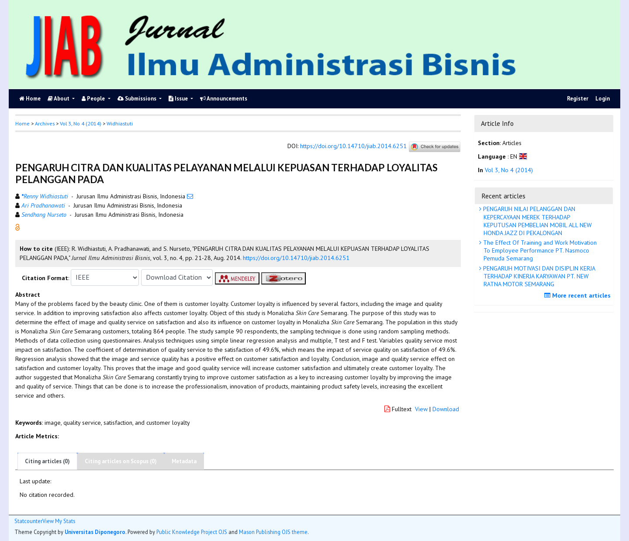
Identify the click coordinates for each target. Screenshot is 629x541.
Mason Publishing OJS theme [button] (273, 531)
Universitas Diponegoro (95, 531)
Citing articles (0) (47, 461)
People (94, 98)
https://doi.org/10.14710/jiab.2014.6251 (353, 146)
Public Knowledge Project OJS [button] (191, 531)
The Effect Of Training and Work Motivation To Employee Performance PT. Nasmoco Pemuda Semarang (539, 250)
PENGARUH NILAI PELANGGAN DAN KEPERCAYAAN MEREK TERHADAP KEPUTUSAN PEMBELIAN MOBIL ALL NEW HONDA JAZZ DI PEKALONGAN (536, 221)
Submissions (138, 98)
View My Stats (58, 521)
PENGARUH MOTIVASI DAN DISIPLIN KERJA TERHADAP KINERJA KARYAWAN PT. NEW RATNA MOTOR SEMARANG (538, 276)
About (59, 98)
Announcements (223, 98)
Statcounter (28, 520)
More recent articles (578, 295)
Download (445, 409)
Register (577, 98)
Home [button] (22, 123)
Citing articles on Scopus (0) (121, 461)
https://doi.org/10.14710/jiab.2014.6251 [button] (296, 258)
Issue (179, 98)
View (421, 409)
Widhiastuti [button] (120, 123)
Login (602, 98)
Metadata (184, 461)
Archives (45, 123)
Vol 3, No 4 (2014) (80, 123)
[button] (17, 226)
